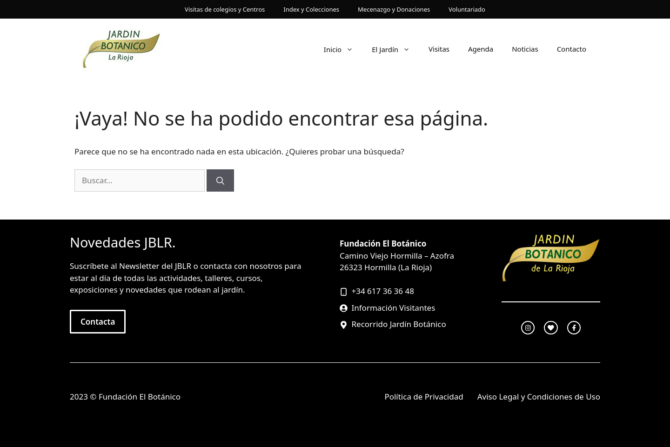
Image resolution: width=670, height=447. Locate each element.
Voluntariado (467, 9)
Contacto (571, 49)
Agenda (480, 49)
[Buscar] (220, 180)
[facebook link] (574, 328)
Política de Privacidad (423, 396)
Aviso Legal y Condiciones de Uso (538, 396)
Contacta (97, 321)
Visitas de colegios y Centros (225, 9)
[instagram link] (528, 328)
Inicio (343, 48)
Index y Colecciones (311, 9)
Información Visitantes (394, 307)
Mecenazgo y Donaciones (394, 9)
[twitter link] (551, 328)
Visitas (439, 49)
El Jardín (395, 48)
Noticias (525, 49)
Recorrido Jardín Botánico (399, 324)
